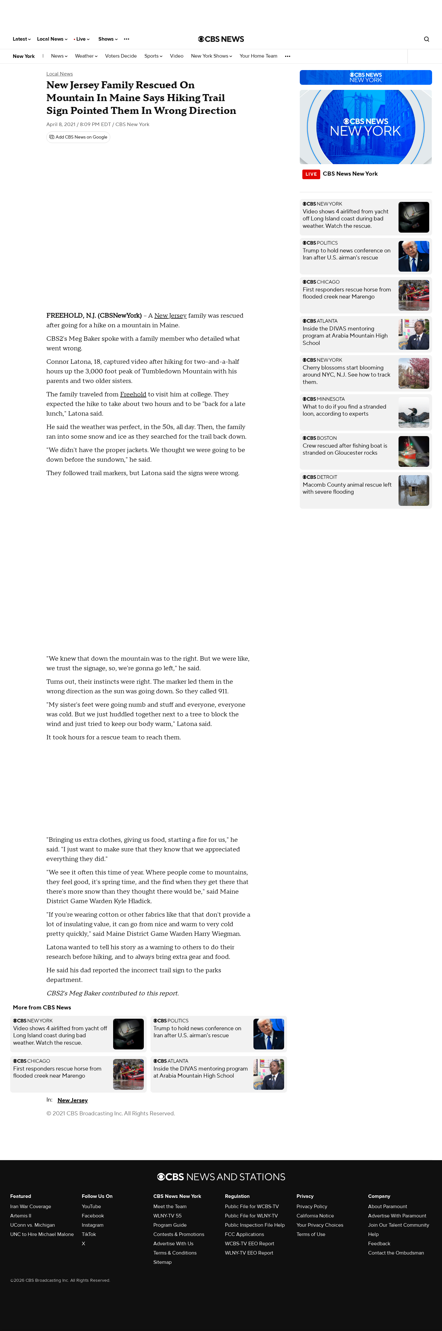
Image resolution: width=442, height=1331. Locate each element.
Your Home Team (258, 56)
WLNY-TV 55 (167, 1215)
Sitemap (162, 1262)
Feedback (379, 1243)
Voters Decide (121, 56)
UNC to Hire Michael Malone (42, 1234)
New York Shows (211, 56)
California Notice (315, 1215)
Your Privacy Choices (320, 1225)
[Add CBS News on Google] (78, 137)
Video (176, 56)
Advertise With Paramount (397, 1215)
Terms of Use (311, 1234)
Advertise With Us (173, 1243)
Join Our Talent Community (398, 1225)
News (59, 56)
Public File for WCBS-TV (252, 1206)
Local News (52, 39)
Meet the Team (170, 1206)
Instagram (93, 1225)
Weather (86, 56)
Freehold (133, 394)
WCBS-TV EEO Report (249, 1243)
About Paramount (387, 1206)
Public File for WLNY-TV (251, 1215)
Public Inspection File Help (255, 1225)
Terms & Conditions (175, 1252)
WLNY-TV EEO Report (249, 1252)
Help (373, 1234)
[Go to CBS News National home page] (221, 39)
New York (24, 56)
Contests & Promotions (178, 1234)
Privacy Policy (312, 1206)
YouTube (91, 1206)
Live (82, 39)
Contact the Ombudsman (396, 1252)
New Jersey (170, 316)
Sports (153, 56)
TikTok (89, 1234)
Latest (22, 39)
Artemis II (20, 1215)
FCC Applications (244, 1234)
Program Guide (170, 1225)
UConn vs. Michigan (32, 1225)
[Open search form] (427, 39)
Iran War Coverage (30, 1206)
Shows (108, 39)
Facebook (93, 1215)
